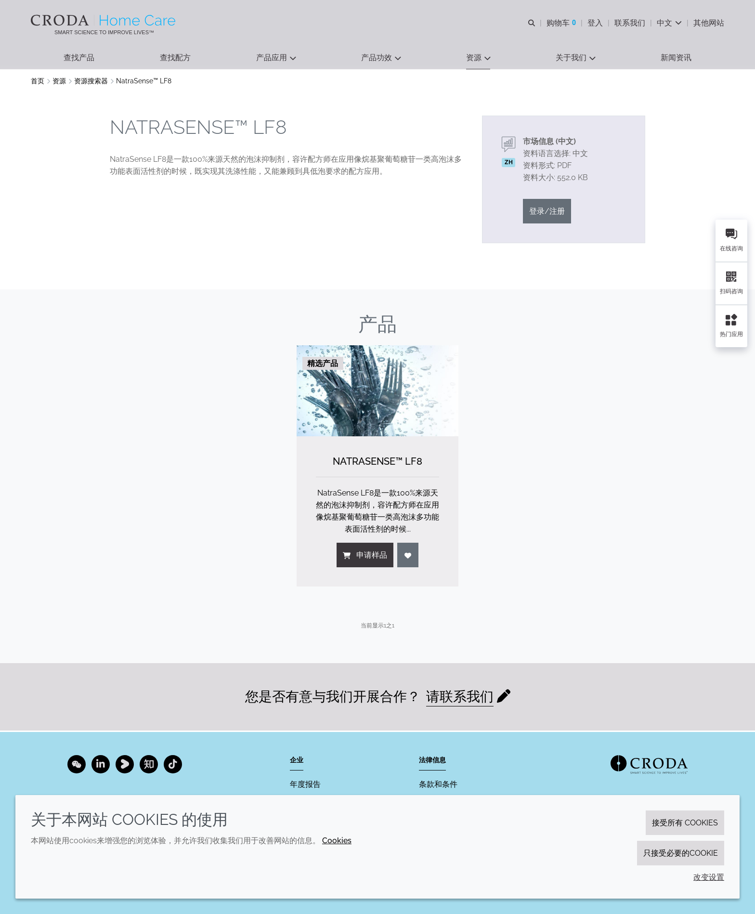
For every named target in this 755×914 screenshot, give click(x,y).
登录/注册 (547, 212)
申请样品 (365, 556)
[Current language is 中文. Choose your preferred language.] (669, 23)
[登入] (407, 556)
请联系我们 (460, 698)
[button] (79, 58)
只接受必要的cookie (680, 853)
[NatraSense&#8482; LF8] (377, 392)
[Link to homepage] (649, 764)
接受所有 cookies (685, 822)
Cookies (336, 840)
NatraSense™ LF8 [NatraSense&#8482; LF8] (377, 463)
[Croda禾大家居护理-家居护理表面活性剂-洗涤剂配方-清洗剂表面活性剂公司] (104, 20)
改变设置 (708, 877)
